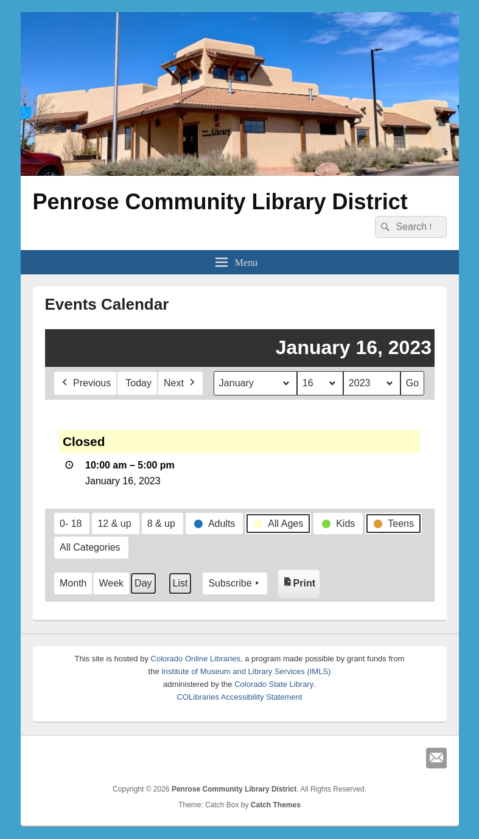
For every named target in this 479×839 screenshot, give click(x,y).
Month (73, 583)
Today (138, 383)
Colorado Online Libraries (195, 658)
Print (300, 581)
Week (111, 583)
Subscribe (234, 583)
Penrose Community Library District (220, 201)
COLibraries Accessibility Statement (239, 696)
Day (143, 583)
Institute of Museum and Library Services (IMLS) (245, 671)
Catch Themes (276, 805)
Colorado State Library (273, 684)
